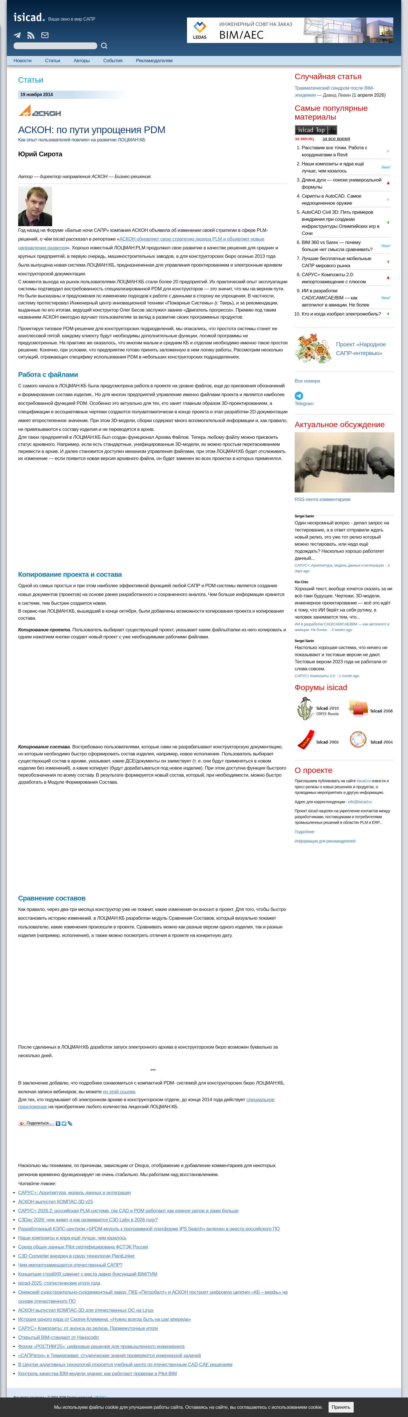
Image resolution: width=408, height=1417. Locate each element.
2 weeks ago (342, 630)
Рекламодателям (154, 60)
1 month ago (349, 676)
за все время (336, 138)
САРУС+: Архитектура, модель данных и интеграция (74, 1192)
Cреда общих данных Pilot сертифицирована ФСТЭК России (83, 1247)
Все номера (307, 381)
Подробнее (304, 832)
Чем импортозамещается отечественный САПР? (70, 1265)
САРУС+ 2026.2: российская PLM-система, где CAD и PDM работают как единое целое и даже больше (128, 1210)
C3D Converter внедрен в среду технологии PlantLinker (76, 1256)
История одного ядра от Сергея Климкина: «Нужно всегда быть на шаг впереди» (104, 1319)
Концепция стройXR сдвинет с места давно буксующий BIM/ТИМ (87, 1274)
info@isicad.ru (360, 802)
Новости (22, 60)
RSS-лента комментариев (322, 499)
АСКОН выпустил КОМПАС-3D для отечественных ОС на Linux (86, 1310)
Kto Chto (301, 582)
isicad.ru (364, 781)
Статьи (52, 60)
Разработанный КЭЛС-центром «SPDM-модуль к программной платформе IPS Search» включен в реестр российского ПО (149, 1229)
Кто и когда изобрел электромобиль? (341, 314)
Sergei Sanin (304, 516)
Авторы (82, 60)
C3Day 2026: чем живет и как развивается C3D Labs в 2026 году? (88, 1219)
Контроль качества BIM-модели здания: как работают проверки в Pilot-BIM (97, 1373)
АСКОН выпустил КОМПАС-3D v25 (55, 1201)
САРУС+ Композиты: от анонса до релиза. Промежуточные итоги (88, 1328)
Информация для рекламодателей (325, 841)
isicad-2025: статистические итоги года (59, 1283)
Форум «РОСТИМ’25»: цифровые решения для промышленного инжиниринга (101, 1346)
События (112, 60)
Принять (341, 1407)
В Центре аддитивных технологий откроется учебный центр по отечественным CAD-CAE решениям (125, 1364)
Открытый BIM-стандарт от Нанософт (58, 1337)
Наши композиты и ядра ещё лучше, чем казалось (72, 1238)
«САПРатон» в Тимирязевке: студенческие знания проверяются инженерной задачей (109, 1355)
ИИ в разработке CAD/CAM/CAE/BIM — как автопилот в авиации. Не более (335, 298)
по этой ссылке (119, 1091)
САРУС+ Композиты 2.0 (315, 676)
